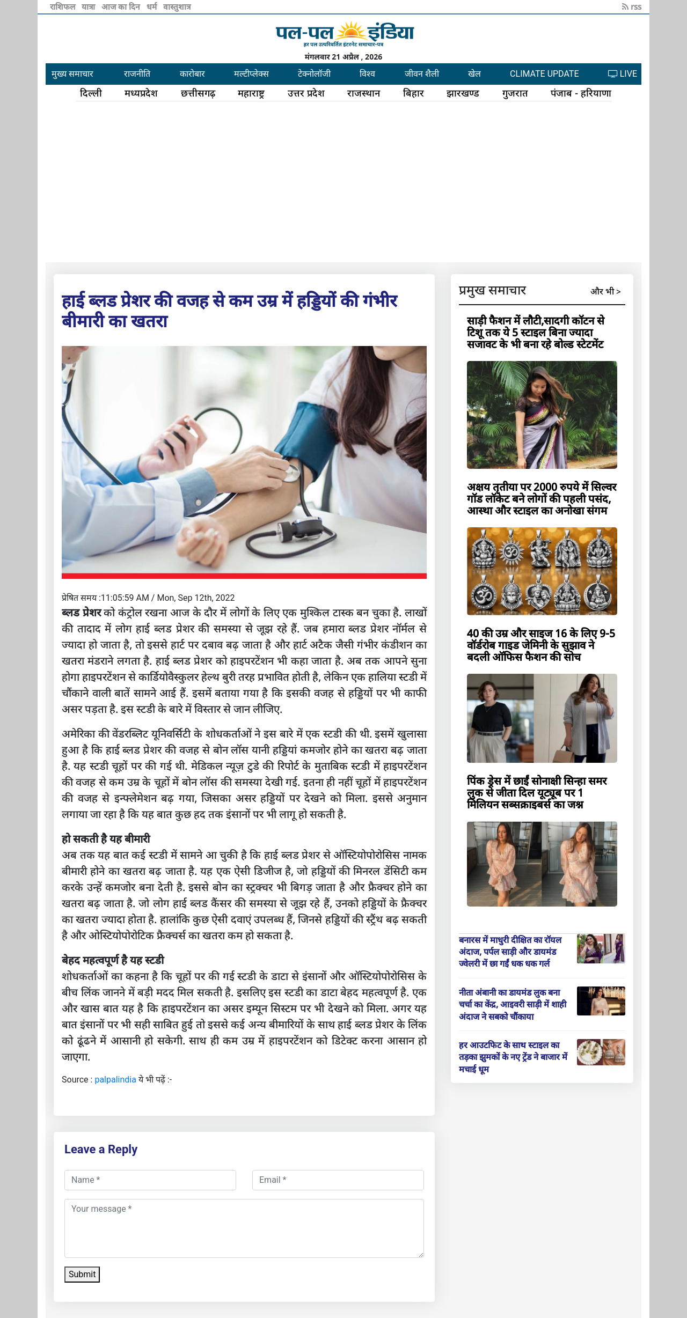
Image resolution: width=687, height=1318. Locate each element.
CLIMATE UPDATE (544, 74)
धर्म (153, 6)
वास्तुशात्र (177, 6)
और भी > (605, 291)
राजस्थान (363, 92)
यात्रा (89, 6)
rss (631, 6)
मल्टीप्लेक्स (251, 74)
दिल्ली (91, 92)
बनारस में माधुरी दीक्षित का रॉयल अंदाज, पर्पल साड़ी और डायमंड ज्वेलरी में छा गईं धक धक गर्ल (510, 952)
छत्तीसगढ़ (198, 92)
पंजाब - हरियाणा (581, 92)
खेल (474, 74)
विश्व (367, 74)
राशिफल (63, 6)
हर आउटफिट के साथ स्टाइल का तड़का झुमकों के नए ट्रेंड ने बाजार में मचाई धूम (513, 1057)
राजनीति (137, 74)
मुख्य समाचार (72, 74)
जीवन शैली (422, 74)
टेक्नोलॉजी (314, 74)
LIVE (622, 74)
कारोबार (192, 74)
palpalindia (115, 1079)
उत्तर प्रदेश (306, 92)
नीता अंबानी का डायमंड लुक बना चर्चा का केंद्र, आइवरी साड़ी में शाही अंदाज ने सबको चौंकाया (512, 1004)
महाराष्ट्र (251, 92)
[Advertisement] (343, 182)
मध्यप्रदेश (141, 92)
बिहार (413, 92)
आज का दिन (121, 6)
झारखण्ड (463, 92)
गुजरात (515, 92)
